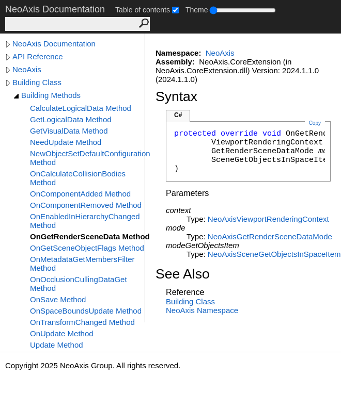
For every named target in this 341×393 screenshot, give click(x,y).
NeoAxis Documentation (54, 43)
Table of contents (142, 10)
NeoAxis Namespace (202, 310)
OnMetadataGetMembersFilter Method (82, 263)
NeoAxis (26, 69)
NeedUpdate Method (65, 142)
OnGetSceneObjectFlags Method (87, 247)
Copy (315, 123)
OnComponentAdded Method (80, 193)
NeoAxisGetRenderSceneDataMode (270, 236)
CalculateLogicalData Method (80, 108)
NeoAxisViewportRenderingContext (268, 219)
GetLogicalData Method (71, 119)
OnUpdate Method (62, 333)
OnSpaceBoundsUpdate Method (86, 310)
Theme (196, 10)
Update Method (56, 344)
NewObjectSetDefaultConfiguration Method (90, 158)
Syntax (176, 96)
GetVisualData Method (69, 130)
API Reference (37, 56)
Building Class (36, 82)
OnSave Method (58, 299)
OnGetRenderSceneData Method (90, 236)
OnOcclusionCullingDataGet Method (78, 283)
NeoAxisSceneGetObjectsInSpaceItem (274, 254)
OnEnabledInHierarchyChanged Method (85, 221)
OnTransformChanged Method (82, 322)
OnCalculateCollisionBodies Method (78, 178)
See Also (183, 274)
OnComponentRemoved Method (86, 205)
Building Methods (51, 95)
